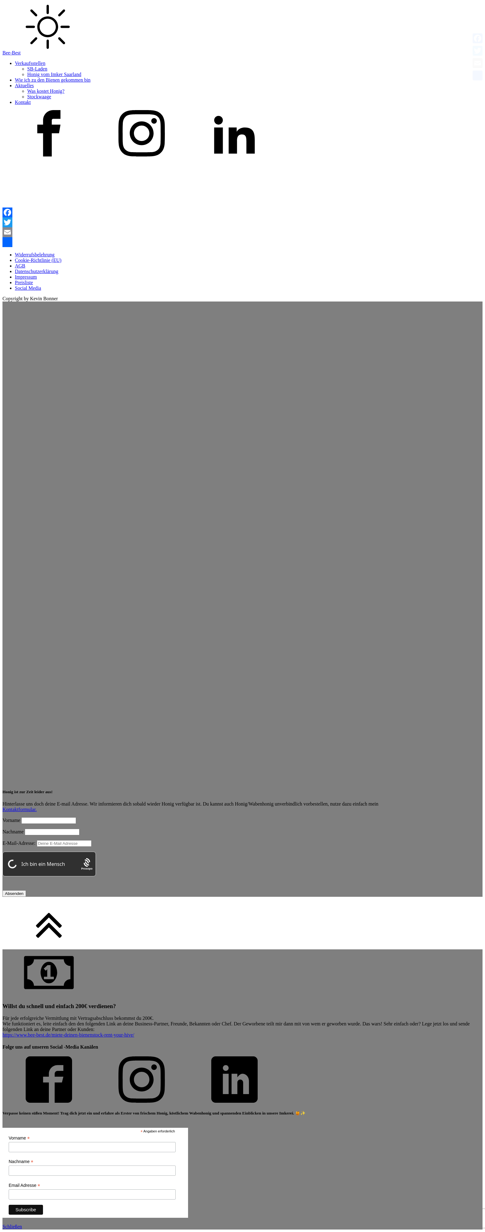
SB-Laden (37, 68)
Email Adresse (24, 1185)
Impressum (26, 277)
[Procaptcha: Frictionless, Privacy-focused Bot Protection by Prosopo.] (87, 864)
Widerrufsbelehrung (34, 254)
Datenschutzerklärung (36, 271)
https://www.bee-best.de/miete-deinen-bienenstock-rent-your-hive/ (68, 1034)
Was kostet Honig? (45, 91)
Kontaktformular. (19, 809)
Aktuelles (24, 85)
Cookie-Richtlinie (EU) (38, 260)
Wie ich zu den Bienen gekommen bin (53, 80)
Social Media (28, 288)
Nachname (13, 831)
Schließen (12, 1226)
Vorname (11, 820)
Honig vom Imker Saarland (54, 74)
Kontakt (23, 102)
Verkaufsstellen (30, 63)
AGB (20, 265)
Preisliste (24, 282)
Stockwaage (39, 96)
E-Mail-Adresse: (47, 843)
